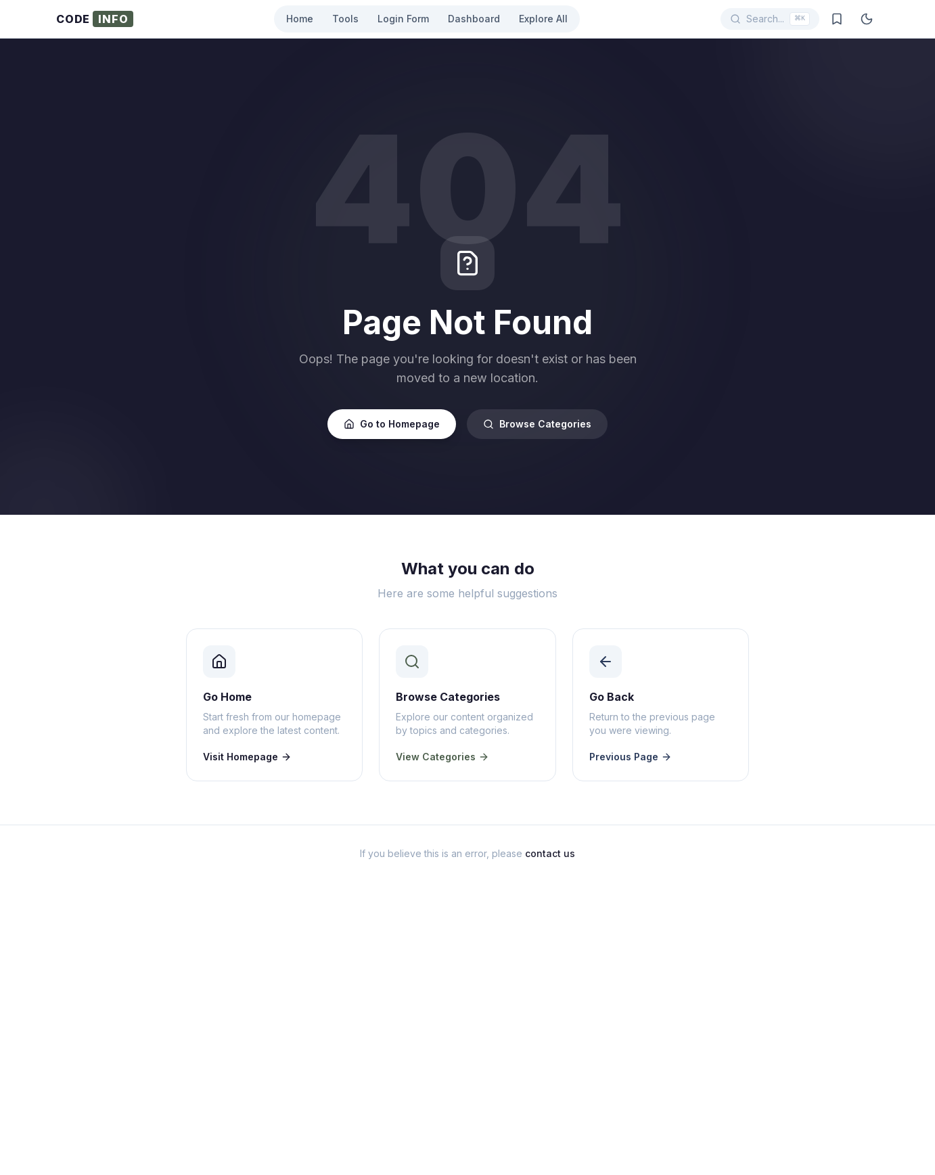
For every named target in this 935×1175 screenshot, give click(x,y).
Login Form (403, 18)
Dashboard (474, 18)
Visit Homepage (247, 756)
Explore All (543, 18)
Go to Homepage (392, 424)
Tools (345, 18)
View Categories (442, 756)
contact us (550, 853)
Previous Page (630, 756)
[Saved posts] (837, 19)
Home (299, 18)
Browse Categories (537, 424)
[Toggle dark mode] (866, 19)
